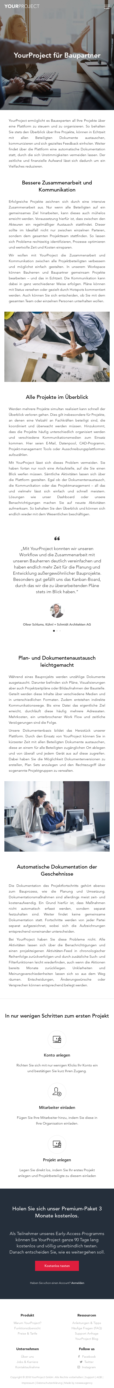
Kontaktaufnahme (27, 1367)
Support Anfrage (86, 1334)
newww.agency (84, 1382)
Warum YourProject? (27, 1323)
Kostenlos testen (57, 1266)
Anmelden (77, 1283)
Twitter (87, 1362)
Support (89, 1377)
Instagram (86, 1367)
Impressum (28, 1382)
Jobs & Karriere (27, 1362)
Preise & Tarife (27, 1334)
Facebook (87, 1357)
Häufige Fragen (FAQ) (86, 1328)
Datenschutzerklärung (49, 1382)
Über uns (27, 1357)
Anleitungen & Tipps (86, 1323)
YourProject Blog (86, 1339)
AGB (99, 1377)
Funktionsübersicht (27, 1328)
